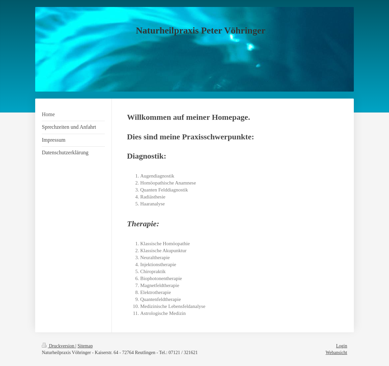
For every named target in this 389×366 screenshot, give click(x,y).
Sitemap (85, 345)
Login (341, 345)
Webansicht (336, 352)
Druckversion (58, 345)
